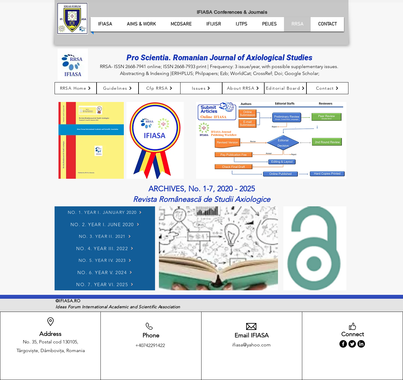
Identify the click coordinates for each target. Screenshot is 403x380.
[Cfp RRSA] (160, 88)
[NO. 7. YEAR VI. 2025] (105, 284)
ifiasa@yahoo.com (251, 345)
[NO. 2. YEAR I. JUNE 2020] (105, 224)
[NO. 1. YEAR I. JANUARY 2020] (105, 212)
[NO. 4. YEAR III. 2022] (105, 248)
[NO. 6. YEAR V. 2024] (105, 272)
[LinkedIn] (361, 344)
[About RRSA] (243, 88)
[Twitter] (352, 344)
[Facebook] (343, 344)
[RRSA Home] (76, 88)
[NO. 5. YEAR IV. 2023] (105, 260)
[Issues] (201, 88)
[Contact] (327, 88)
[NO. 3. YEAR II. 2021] (105, 236)
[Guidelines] (118, 88)
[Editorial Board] (285, 88)
